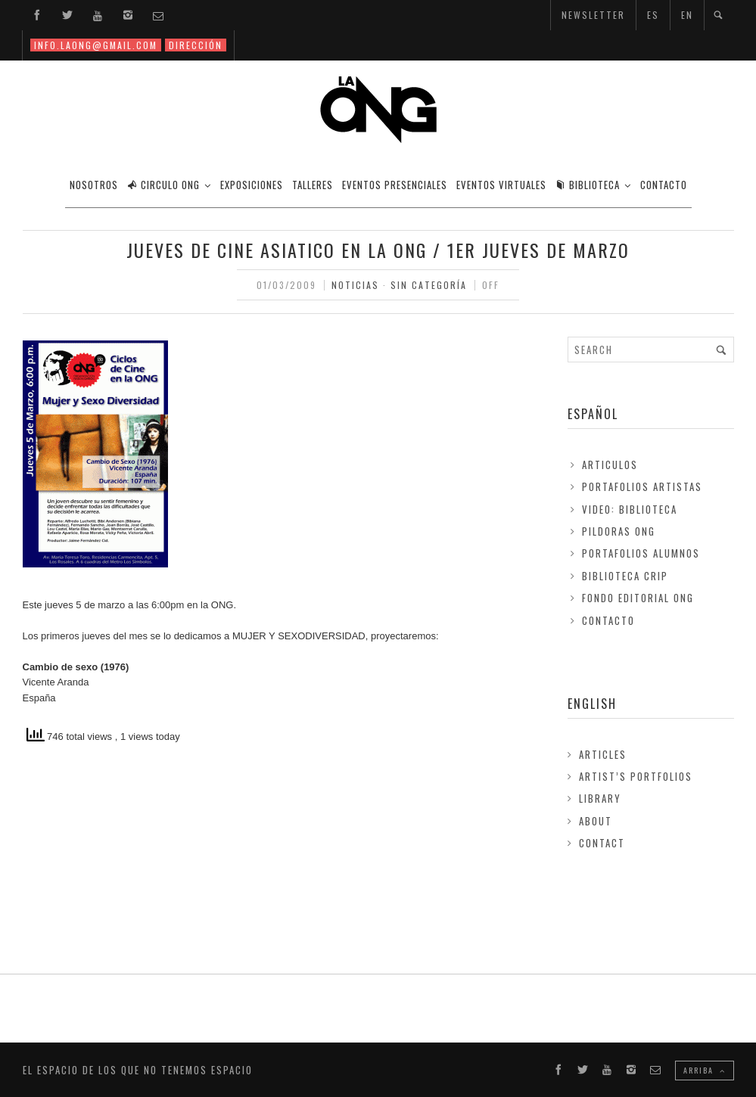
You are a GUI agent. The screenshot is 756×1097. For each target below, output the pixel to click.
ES (653, 14)
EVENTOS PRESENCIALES (394, 184)
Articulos (610, 464)
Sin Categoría (428, 284)
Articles (603, 754)
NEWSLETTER (593, 14)
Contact (602, 842)
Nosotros (94, 184)
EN (687, 14)
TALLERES (312, 184)
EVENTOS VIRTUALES (501, 184)
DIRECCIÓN (195, 45)
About (595, 820)
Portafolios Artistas (642, 486)
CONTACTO (663, 184)
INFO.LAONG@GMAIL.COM (95, 45)
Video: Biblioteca (629, 509)
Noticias (355, 284)
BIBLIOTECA (587, 184)
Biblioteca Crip (625, 575)
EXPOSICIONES (251, 184)
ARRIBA (704, 1070)
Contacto (608, 620)
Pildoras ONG (618, 531)
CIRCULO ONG (163, 184)
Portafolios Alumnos (641, 553)
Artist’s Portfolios (635, 776)
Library (600, 798)
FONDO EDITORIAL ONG (638, 597)
